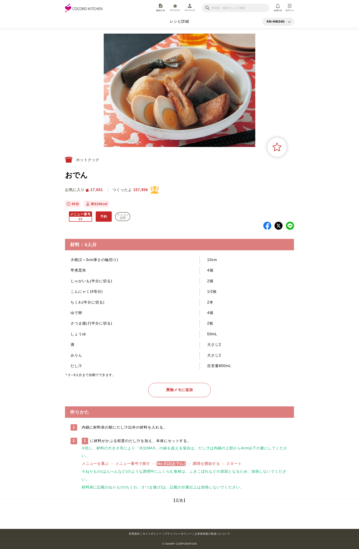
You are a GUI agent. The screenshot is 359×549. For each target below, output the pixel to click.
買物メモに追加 (179, 390)
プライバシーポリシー (178, 533)
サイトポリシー (152, 533)
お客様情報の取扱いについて (212, 533)
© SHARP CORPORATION (179, 543)
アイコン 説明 (123, 216)
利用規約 (134, 533)
